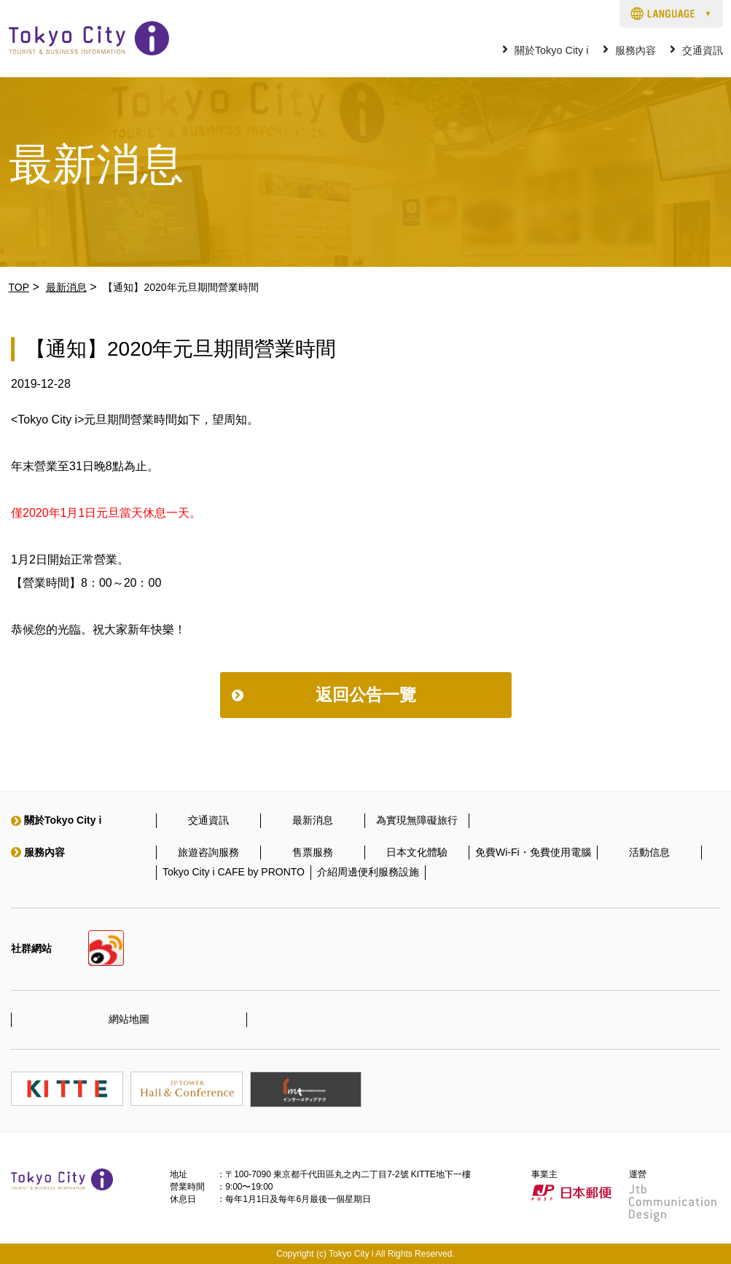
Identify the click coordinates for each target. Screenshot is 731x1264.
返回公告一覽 (366, 694)
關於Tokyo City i (552, 50)
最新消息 (66, 287)
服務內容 (635, 50)
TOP (19, 287)
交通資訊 (702, 50)
